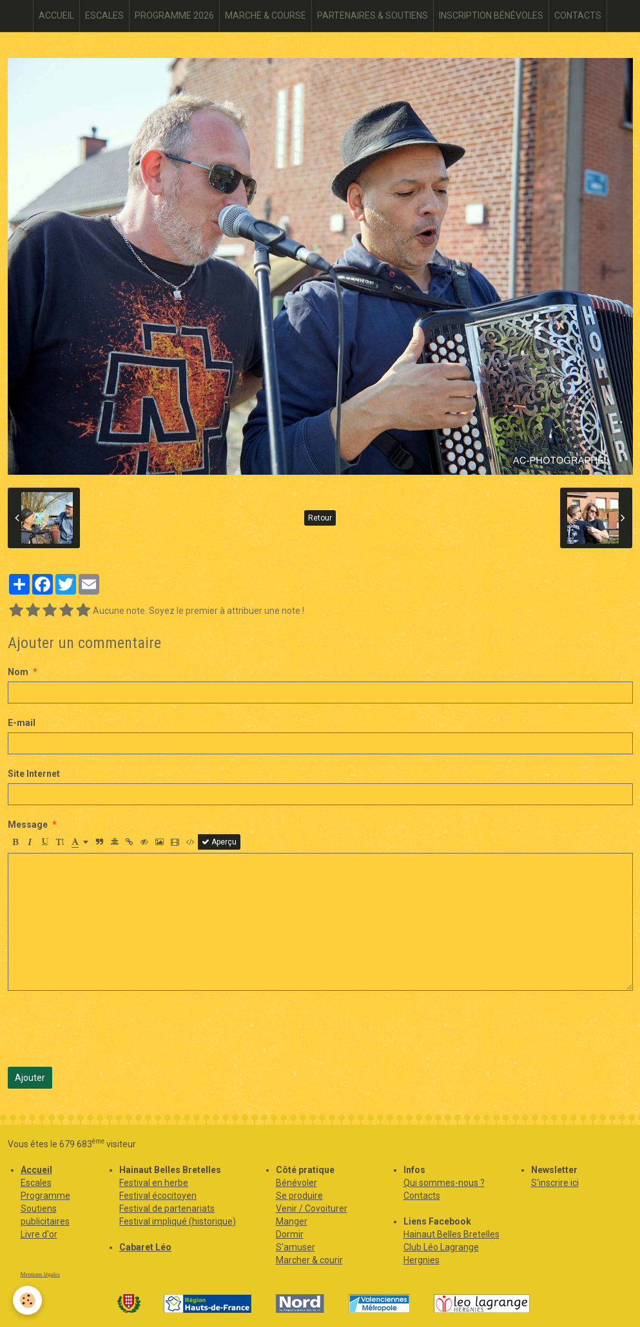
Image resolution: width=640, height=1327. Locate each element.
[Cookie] (27, 1300)
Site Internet (34, 774)
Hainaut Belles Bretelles (451, 1234)
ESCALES (104, 15)
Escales (36, 1183)
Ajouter (30, 1078)
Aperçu (219, 841)
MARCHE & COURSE (265, 15)
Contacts (421, 1195)
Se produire (299, 1195)
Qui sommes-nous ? (444, 1183)
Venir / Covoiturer (311, 1208)
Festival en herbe (153, 1183)
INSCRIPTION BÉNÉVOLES (491, 15)
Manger (291, 1221)
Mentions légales (40, 1274)
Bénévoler (296, 1183)
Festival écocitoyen (158, 1195)
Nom (18, 672)
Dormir (290, 1234)
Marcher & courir (309, 1260)
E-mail (21, 723)
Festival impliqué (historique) (177, 1221)
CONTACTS (577, 15)
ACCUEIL (56, 15)
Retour (320, 517)
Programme (45, 1195)
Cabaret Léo (145, 1247)
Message (28, 824)
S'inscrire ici (555, 1183)
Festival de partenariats (167, 1208)
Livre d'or (39, 1234)
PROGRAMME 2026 (174, 15)
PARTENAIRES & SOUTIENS (372, 15)
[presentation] (106, 1029)
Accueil (36, 1170)
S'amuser (295, 1247)
